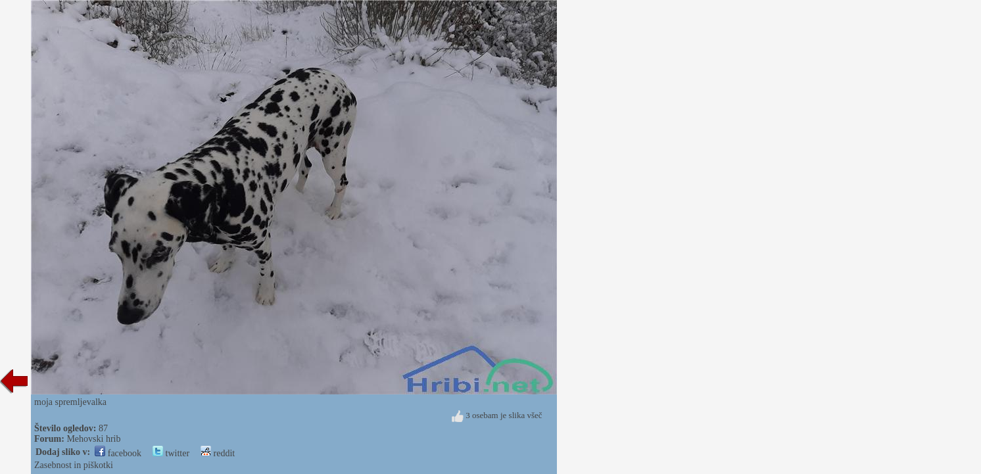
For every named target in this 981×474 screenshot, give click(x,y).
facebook (118, 453)
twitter (171, 453)
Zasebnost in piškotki (73, 465)
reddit (218, 453)
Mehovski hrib (93, 439)
